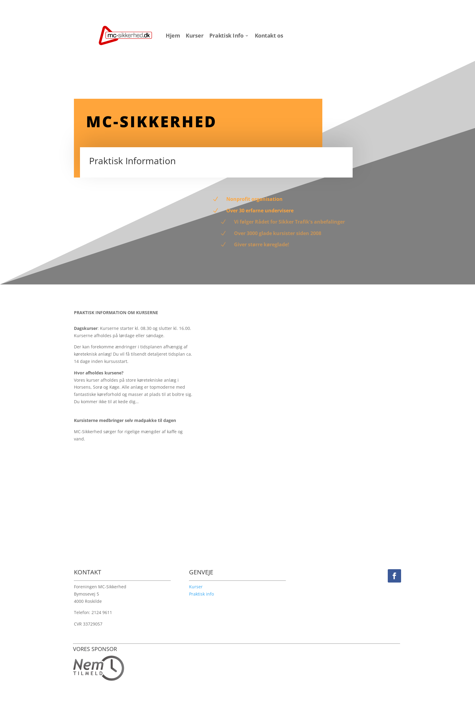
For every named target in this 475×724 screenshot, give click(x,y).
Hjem (173, 35)
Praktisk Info (226, 35)
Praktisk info (201, 594)
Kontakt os (269, 35)
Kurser (194, 35)
